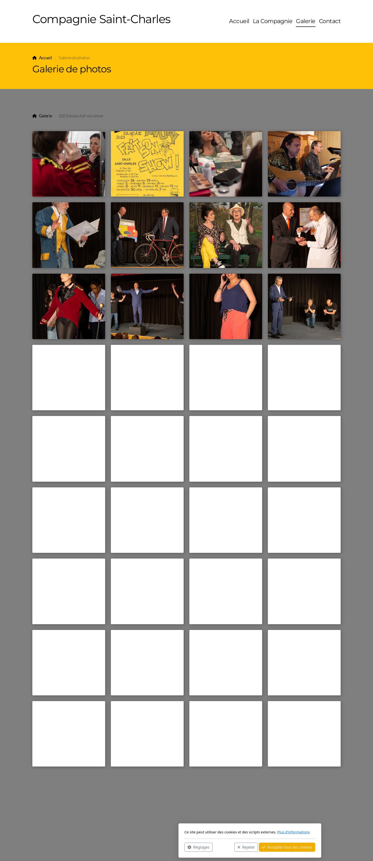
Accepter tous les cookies (224, 847)
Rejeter (183, 847)
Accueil (45, 57)
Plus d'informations (230, 832)
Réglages (135, 847)
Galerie (45, 115)
